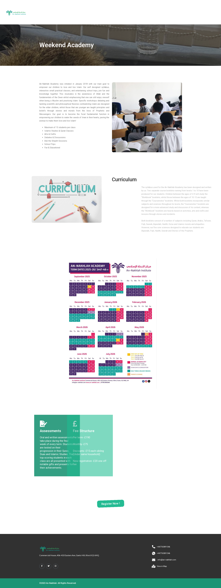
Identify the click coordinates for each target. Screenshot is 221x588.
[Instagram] (55, 566)
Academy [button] (95, 12)
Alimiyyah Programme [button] (116, 12)
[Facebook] (41, 566)
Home (72, 12)
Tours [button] (135, 12)
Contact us (148, 12)
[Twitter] (48, 566)
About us (82, 12)
